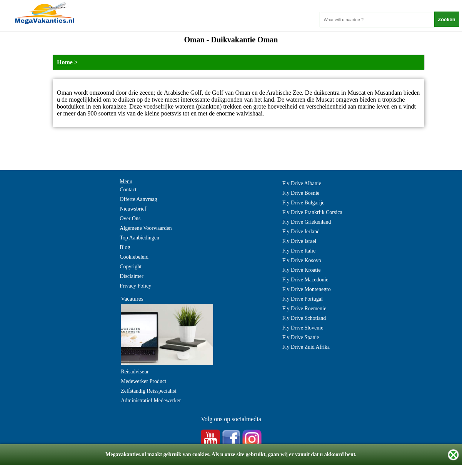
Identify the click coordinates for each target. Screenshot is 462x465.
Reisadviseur (134, 372)
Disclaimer (131, 276)
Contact (128, 189)
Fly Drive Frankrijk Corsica (312, 212)
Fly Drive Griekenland (306, 222)
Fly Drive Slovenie (303, 328)
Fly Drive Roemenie (304, 308)
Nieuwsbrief (133, 209)
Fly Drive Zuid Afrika (306, 347)
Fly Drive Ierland (301, 231)
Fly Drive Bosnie (300, 193)
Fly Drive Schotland (304, 318)
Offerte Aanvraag (138, 199)
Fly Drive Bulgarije (303, 203)
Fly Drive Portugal (302, 299)
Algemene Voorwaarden (146, 228)
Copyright (131, 266)
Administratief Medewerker (151, 400)
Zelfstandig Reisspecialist (148, 391)
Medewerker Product (143, 381)
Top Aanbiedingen (139, 238)
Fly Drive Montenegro (306, 289)
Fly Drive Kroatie (301, 270)
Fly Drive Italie (298, 251)
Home (65, 62)
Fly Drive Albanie (301, 183)
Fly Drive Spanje (300, 337)
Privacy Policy (135, 286)
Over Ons (130, 218)
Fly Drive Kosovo (301, 260)
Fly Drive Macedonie (305, 280)
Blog (125, 247)
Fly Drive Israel (299, 241)
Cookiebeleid (134, 257)
